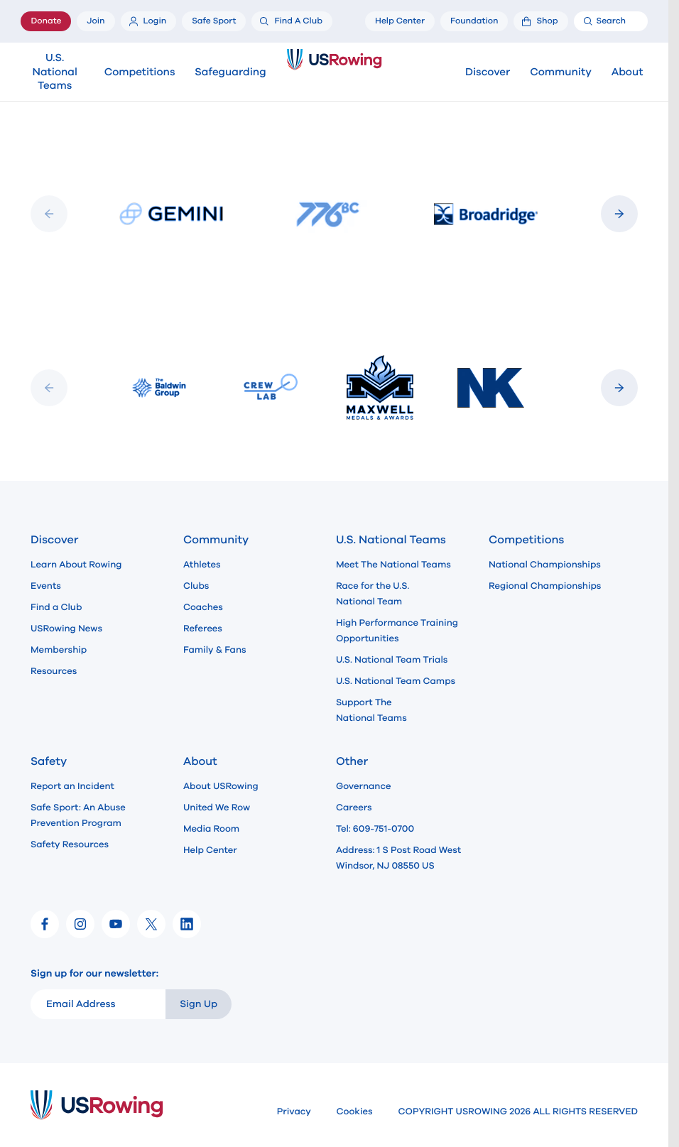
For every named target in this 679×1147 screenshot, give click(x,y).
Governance (363, 786)
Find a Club (56, 607)
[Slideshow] (333, 214)
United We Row (216, 807)
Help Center (210, 850)
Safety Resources (70, 844)
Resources (54, 671)
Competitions (139, 72)
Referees (202, 628)
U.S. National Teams (54, 72)
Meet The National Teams (393, 564)
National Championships (545, 564)
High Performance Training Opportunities (397, 630)
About (627, 72)
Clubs (196, 586)
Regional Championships (545, 586)
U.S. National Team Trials (391, 659)
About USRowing (221, 786)
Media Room (211, 828)
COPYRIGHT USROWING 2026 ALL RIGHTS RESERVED (518, 1111)
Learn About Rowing (76, 564)
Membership (59, 649)
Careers (354, 807)
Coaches (203, 607)
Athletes (202, 564)
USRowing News (66, 628)
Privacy (294, 1111)
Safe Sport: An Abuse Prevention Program (78, 815)
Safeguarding (230, 72)
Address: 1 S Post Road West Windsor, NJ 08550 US (398, 858)
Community (561, 72)
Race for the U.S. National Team (372, 594)
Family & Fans (214, 649)
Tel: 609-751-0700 (375, 828)
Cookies (355, 1111)
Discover (487, 72)
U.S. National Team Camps (395, 681)
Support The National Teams (371, 710)
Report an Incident (72, 786)
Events (46, 586)
